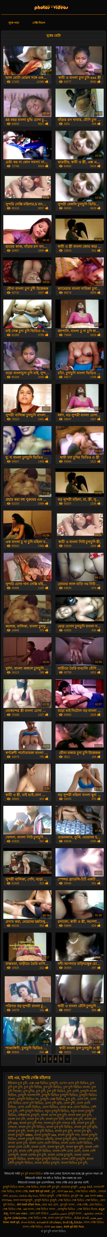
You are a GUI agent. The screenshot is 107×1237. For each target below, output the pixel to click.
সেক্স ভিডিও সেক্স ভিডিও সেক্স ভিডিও (78, 1200)
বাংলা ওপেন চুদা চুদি (53, 1115)
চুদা (54, 1191)
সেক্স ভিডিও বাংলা (45, 1209)
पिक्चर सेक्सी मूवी (11, 1222)
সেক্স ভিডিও (32, 1186)
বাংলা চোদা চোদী (19, 1147)
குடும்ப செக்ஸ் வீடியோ (23, 1195)
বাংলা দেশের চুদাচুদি (60, 1155)
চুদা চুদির (28, 1091)
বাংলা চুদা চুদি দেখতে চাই (60, 1123)
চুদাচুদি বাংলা (75, 1213)
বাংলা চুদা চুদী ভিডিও (40, 1131)
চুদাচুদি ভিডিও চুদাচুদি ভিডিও (60, 1095)
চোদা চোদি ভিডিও (29, 1107)
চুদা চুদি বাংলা (67, 1204)
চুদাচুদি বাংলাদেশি (29, 1095)
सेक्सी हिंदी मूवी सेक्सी (39, 1191)
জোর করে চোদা (50, 1204)
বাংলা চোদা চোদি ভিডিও (76, 1143)
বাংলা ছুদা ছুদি (74, 1147)
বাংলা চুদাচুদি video (20, 1135)
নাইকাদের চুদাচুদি (28, 1115)
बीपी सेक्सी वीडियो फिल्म (28, 1204)
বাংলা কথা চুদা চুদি (79, 1115)
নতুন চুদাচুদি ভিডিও (57, 1111)
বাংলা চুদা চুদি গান (30, 1123)
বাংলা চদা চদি (16, 1119)
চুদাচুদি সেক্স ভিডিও (52, 1099)
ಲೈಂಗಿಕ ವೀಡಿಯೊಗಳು (15, 1217)
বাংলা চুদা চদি (35, 1119)
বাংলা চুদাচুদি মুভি (66, 1139)
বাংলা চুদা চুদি (74, 1119)
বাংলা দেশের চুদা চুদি (33, 1155)
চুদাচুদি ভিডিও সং (28, 1099)
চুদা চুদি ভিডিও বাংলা (76, 1087)
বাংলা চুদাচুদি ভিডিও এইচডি (35, 1139)
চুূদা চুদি (70, 1099)
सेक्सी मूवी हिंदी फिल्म (74, 1226)
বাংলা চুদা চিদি (55, 1119)
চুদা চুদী (40, 1091)
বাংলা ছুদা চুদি (56, 1147)
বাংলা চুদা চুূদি (63, 1131)
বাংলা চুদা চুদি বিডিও (31, 1127)
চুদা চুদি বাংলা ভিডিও (53, 6)
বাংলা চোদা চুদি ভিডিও (60, 1217)
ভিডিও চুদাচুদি (47, 1195)
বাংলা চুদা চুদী (16, 1131)
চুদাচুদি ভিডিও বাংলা (13, 1186)
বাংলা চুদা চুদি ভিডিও (59, 1127)
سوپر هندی (96, 1217)
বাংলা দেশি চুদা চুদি (49, 1186)
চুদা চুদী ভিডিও (56, 1091)
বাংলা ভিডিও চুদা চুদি (74, 1163)
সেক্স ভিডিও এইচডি (86, 1191)
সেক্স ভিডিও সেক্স (12, 1209)
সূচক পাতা (13, 22)
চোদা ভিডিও (50, 1107)
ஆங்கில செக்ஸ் (93, 1213)
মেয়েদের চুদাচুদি (69, 1186)
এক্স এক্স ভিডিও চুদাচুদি (43, 1083)
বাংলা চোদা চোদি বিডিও (44, 1143)
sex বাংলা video (94, 1195)
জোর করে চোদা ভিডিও (74, 1107)
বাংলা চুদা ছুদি (82, 1131)
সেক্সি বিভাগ (38, 22)
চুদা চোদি (73, 1091)
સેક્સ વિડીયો (28, 1222)
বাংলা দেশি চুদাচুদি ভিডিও (35, 1151)
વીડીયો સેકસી (81, 1217)
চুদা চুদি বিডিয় (33, 1087)
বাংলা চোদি (38, 1147)
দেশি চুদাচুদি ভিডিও (31, 1111)
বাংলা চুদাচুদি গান (68, 1135)
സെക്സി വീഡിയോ (49, 1222)
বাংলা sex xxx (65, 1191)
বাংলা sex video (18, 1213)
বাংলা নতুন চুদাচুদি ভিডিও (43, 1159)
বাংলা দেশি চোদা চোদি (67, 1151)
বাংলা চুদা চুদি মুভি (85, 1127)
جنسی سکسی (59, 1213)
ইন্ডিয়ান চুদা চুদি (17, 1083)
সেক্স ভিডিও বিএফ (87, 1209)
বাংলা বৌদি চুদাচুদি (73, 1159)
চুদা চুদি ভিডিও (52, 1087)
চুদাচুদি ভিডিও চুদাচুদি (46, 1200)
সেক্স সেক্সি (82, 1204)
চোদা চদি (82, 1099)
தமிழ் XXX (85, 1186)
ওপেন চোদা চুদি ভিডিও (73, 1083)
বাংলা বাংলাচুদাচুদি (23, 1200)
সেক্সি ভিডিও (63, 1195)
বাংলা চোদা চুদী (88, 1139)
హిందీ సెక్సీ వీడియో (72, 1222)
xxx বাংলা (28, 1209)
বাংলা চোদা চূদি (17, 1143)
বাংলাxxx (7, 1200)
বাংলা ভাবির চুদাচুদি (47, 1163)
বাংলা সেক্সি (21, 1191)
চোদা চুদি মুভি (53, 1103)
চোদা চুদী (69, 1103)
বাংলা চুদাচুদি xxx (45, 1135)
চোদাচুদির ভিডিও (66, 1209)
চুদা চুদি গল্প (77, 1195)
